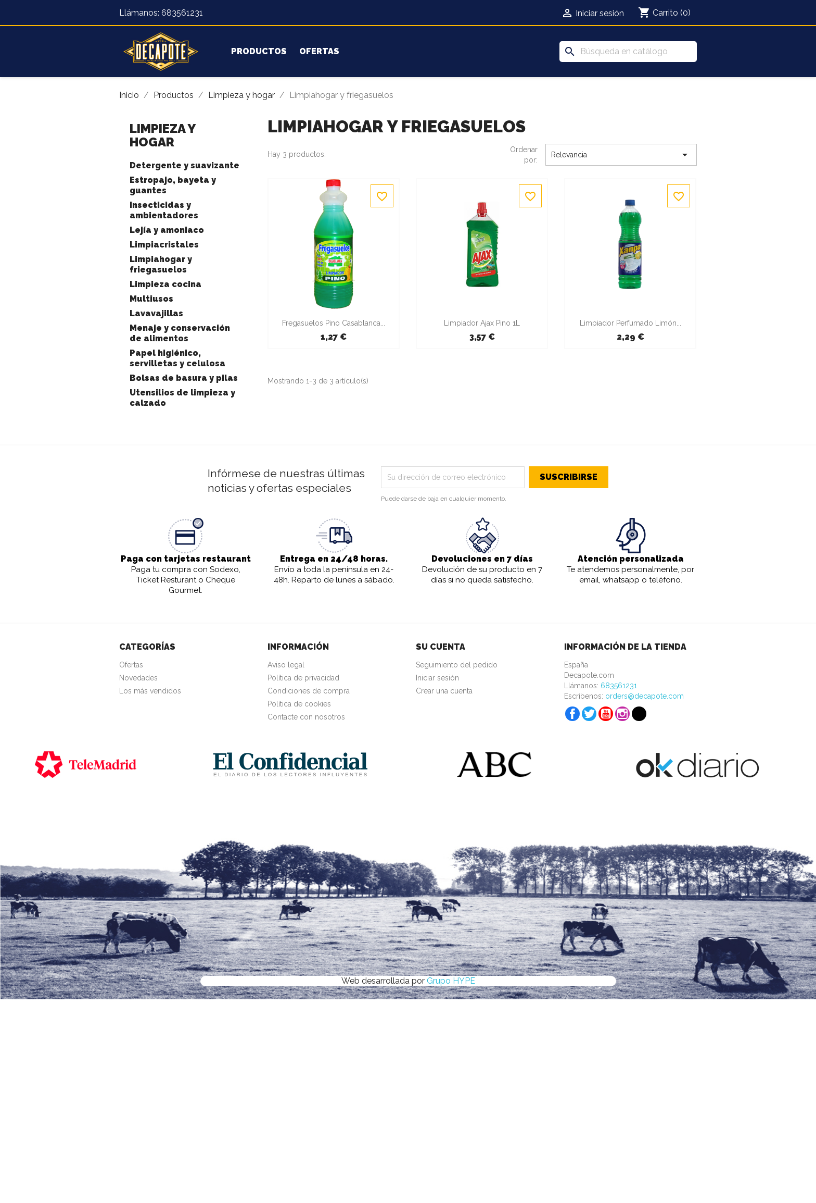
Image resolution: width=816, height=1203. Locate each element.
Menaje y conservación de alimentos (180, 333)
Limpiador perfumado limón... (630, 323)
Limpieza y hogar (162, 135)
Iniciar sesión (437, 678)
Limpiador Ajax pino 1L (482, 323)
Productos (259, 51)
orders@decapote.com (644, 696)
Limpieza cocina (165, 284)
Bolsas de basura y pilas (184, 378)
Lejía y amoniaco (167, 230)
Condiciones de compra (308, 691)
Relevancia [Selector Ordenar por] (621, 154)
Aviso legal (285, 665)
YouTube (605, 713)
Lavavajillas (156, 313)
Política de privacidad (303, 678)
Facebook (572, 713)
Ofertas (319, 51)
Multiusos (151, 299)
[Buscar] (628, 51)
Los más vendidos (150, 691)
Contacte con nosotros (306, 717)
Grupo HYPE (451, 981)
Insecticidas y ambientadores (164, 210)
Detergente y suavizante (184, 165)
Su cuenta (440, 647)
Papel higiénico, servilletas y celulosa (177, 358)
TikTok (639, 713)
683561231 (182, 13)
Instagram (622, 713)
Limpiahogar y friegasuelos (161, 264)
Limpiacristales (164, 245)
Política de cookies (299, 704)
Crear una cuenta (444, 691)
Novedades (138, 678)
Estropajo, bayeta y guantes (173, 185)
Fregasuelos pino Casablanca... (333, 323)
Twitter (589, 713)
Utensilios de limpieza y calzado (182, 398)
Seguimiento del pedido (457, 665)
